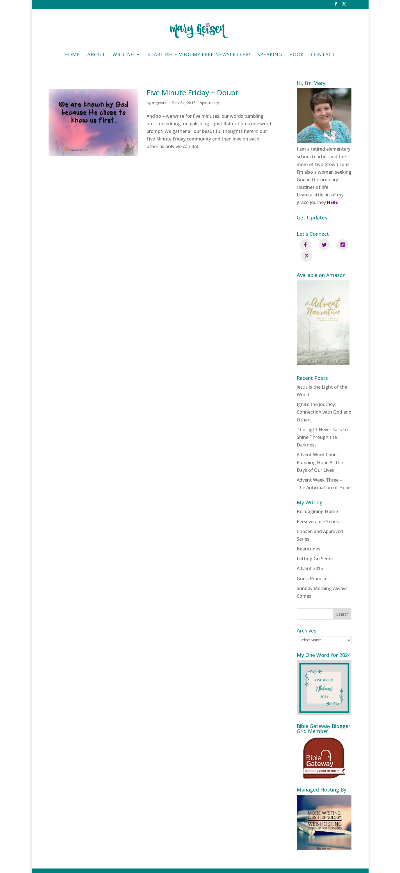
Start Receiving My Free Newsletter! (199, 55)
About (96, 55)
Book (296, 55)
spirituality (209, 102)
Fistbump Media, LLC (298, 865)
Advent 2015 (310, 557)
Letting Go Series (315, 547)
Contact (323, 55)
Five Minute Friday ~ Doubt (193, 92)
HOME (72, 55)
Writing (124, 55)
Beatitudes (308, 537)
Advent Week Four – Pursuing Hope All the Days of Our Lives (320, 451)
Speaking (269, 55)
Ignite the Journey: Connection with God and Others (324, 400)
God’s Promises (313, 567)
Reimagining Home (317, 500)
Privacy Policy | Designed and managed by (227, 865)
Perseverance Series (318, 510)
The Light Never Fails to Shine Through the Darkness (322, 425)
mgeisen (160, 102)
